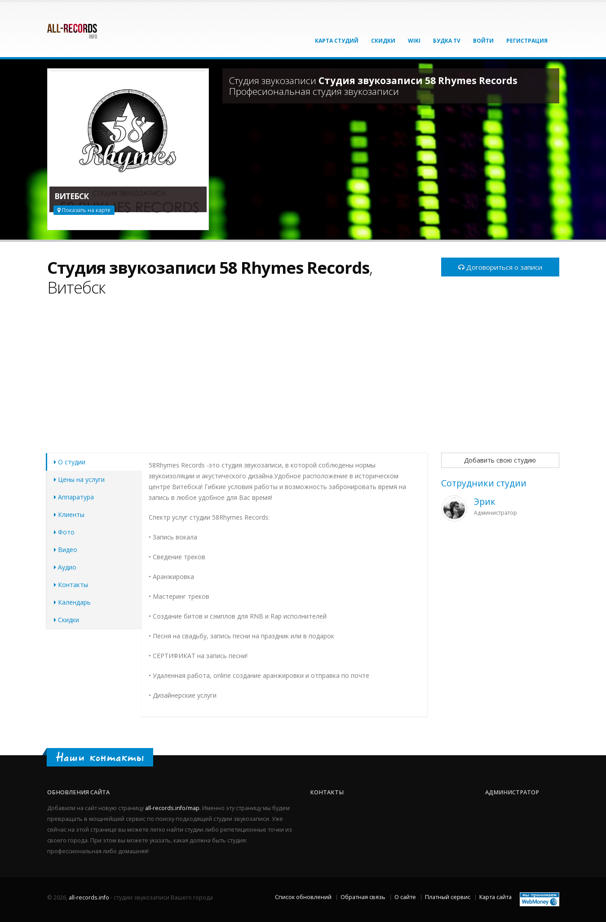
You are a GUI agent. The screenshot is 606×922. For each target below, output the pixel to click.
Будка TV (446, 41)
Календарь (72, 602)
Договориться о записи (500, 267)
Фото (64, 532)
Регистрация (527, 41)
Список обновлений (303, 897)
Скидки (383, 41)
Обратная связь (363, 897)
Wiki (414, 41)
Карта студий (336, 41)
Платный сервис (447, 897)
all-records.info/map (172, 808)
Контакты (71, 584)
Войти (483, 41)
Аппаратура (74, 497)
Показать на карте (84, 210)
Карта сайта (495, 897)
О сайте (405, 897)
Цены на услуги (79, 479)
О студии (69, 462)
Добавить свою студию (500, 460)
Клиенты (69, 514)
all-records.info (89, 897)
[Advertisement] (237, 380)
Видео (65, 549)
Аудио (65, 567)
